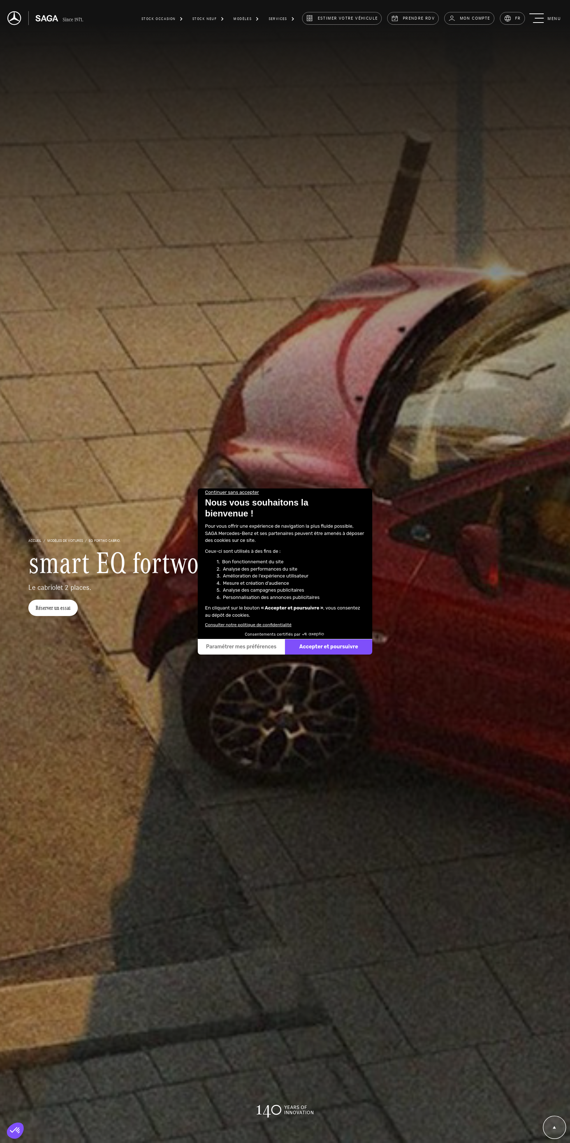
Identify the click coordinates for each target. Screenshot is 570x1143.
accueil (34, 540)
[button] (162, 20)
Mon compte (469, 18)
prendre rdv (413, 18)
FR (512, 18)
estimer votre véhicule (342, 18)
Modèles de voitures (65, 540)
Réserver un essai (53, 608)
